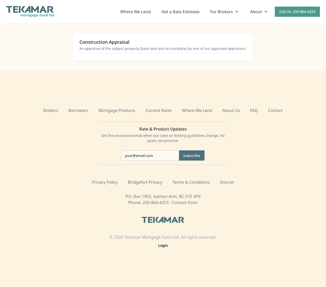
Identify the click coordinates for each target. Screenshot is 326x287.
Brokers (50, 110)
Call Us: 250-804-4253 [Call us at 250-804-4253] (297, 11)
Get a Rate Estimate (180, 12)
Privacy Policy (105, 182)
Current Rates (158, 110)
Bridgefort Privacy (145, 182)
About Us (231, 110)
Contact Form (185, 202)
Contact (275, 110)
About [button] (259, 12)
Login (163, 245)
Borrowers (78, 110)
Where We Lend (135, 12)
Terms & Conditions (191, 182)
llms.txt (227, 182)
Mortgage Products (117, 110)
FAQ (254, 110)
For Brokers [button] (225, 12)
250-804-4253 (156, 202)
